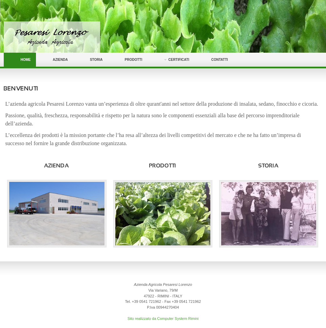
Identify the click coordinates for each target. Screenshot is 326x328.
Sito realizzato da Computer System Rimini (163, 318)
